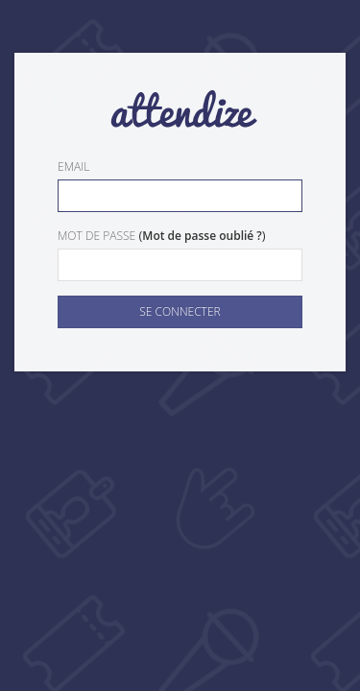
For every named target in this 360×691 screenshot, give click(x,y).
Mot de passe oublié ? (202, 235)
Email (73, 166)
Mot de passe (96, 235)
